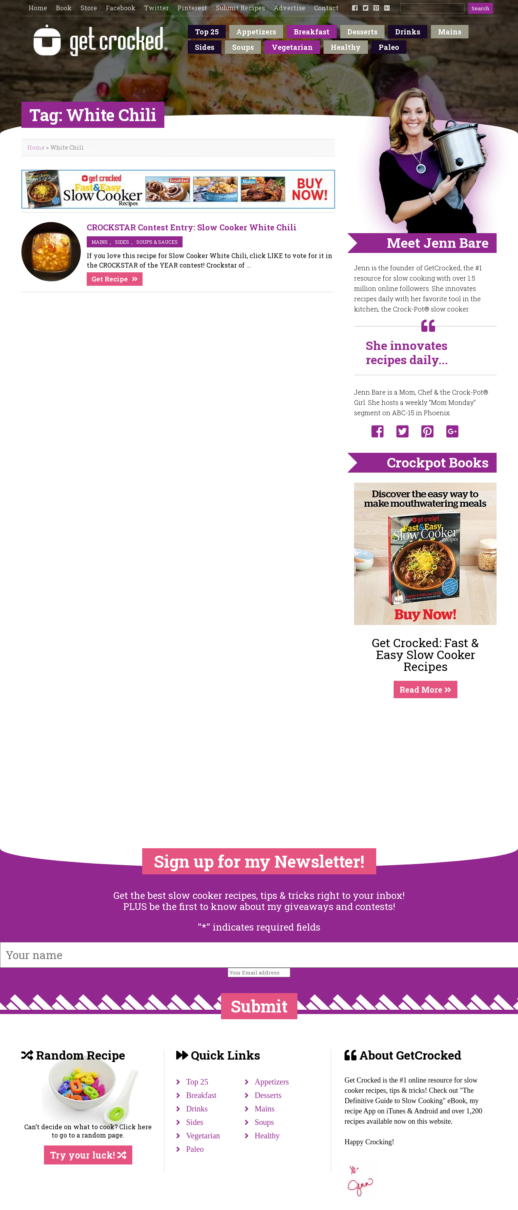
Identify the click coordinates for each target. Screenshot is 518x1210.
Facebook (120, 8)
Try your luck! (88, 1155)
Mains (449, 31)
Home (38, 8)
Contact (326, 8)
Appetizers (256, 31)
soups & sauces (157, 242)
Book (64, 8)
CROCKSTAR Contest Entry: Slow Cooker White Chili (192, 227)
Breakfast (311, 31)
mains (99, 242)
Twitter (156, 8)
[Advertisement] (425, 757)
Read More (425, 689)
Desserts (362, 31)
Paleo (389, 47)
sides (122, 242)
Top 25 (207, 31)
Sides (204, 47)
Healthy (346, 47)
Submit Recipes (240, 8)
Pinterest (192, 8)
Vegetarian (292, 47)
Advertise (289, 8)
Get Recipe (109, 278)
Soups (243, 47)
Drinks (407, 31)
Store (88, 8)
